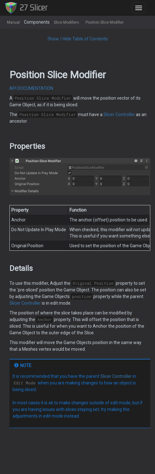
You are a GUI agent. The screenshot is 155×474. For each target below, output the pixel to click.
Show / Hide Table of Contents (77, 38)
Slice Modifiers (66, 22)
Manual (13, 22)
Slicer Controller (119, 114)
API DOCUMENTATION (31, 88)
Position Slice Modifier (105, 22)
